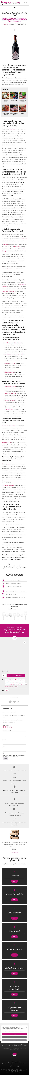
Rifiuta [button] (14, 1037)
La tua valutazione (7, 725)
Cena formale (12, 18)
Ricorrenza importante (14, 21)
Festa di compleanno (21, 19)
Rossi (7, 690)
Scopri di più (14, 852)
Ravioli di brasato (9, 409)
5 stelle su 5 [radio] (11, 727)
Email (4, 746)
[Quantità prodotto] (4, 675)
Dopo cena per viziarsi (8, 19)
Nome (4, 739)
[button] (14, 7)
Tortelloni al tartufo (10, 400)
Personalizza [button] (14, 1040)
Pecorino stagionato (10, 386)
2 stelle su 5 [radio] (5, 727)
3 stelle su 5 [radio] (7, 727)
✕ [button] (26, 1027)
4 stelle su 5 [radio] (9, 727)
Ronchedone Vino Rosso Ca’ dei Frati (14, 14)
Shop (8, 24)
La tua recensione (7, 730)
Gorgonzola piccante (10, 393)
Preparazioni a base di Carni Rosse (17, 682)
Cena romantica (21, 18)
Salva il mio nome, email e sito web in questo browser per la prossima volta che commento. (14, 756)
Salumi (15, 686)
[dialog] (14, 1034)
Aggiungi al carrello (16, 675)
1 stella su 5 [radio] (3, 727)
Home (5, 24)
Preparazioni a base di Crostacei (12, 684)
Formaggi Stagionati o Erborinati (12, 679)
